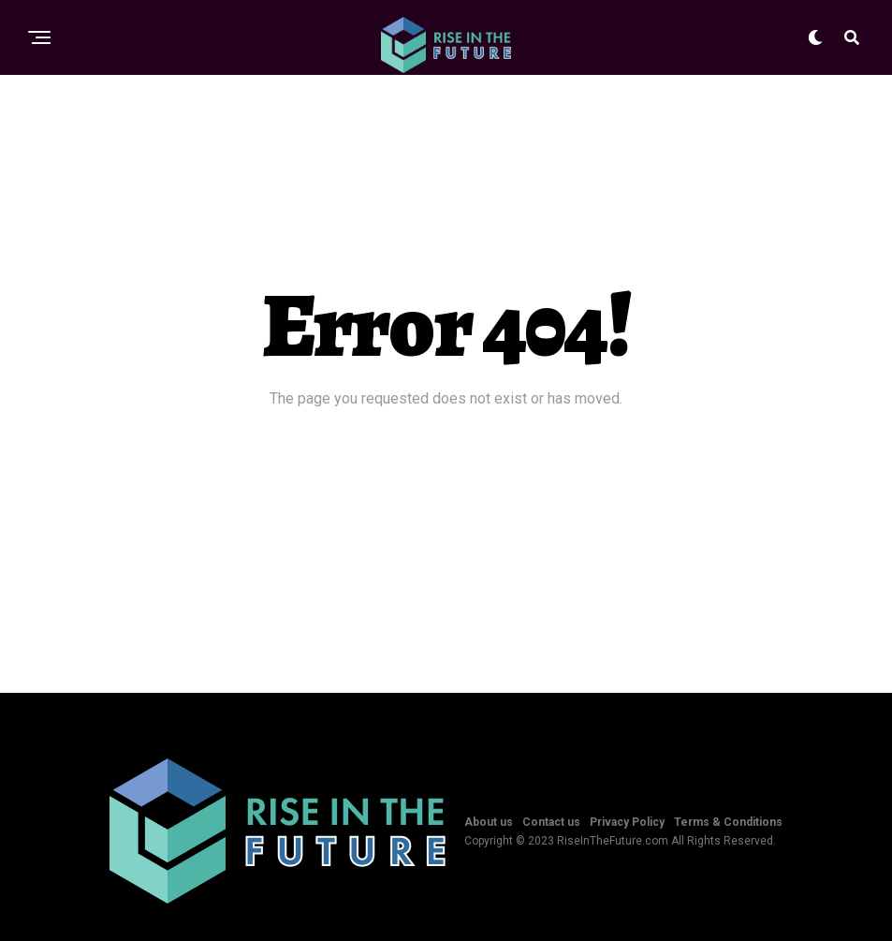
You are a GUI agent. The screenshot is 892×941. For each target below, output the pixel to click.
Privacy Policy (627, 822)
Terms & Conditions (728, 822)
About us (488, 822)
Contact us (551, 822)
